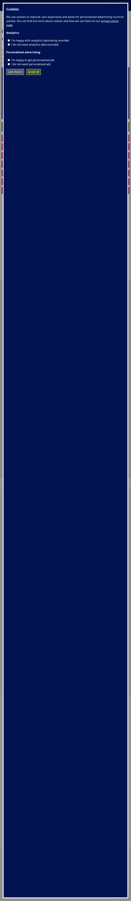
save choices (15, 71)
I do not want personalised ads (31, 64)
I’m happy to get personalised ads (32, 60)
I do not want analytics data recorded (35, 44)
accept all (33, 71)
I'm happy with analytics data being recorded (40, 40)
